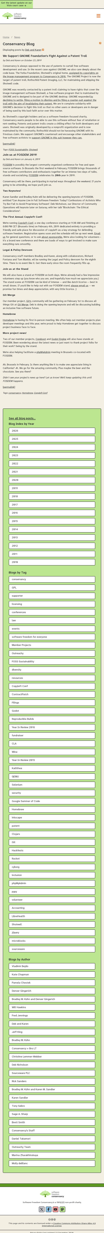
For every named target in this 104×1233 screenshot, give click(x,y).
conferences (19, 609)
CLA (14, 741)
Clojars (16, 831)
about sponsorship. (52, 234)
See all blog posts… (22, 415)
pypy (14, 889)
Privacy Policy (36, 1230)
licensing (17, 601)
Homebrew (9, 317)
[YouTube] (55, 1207)
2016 (15, 510)
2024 (15, 444)
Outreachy (17, 651)
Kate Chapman (20, 972)
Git (13, 839)
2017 (15, 502)
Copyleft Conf (25, 220)
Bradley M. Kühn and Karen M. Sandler (33, 1087)
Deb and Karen (33, 47)
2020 (15, 477)
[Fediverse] (62, 1207)
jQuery (15, 930)
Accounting (18, 905)
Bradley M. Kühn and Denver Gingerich (33, 996)
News (17, 35)
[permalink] (9, 141)
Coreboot (41, 336)
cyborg (15, 864)
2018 (15, 494)
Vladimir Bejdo (20, 964)
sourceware (18, 946)
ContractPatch (20, 692)
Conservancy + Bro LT (24, 1046)
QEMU (15, 774)
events (16, 626)
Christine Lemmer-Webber (27, 1054)
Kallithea (17, 766)
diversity (16, 667)
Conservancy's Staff (23, 1128)
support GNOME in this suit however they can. (57, 135)
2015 (15, 518)
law (14, 618)
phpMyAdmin (43, 349)
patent (16, 823)
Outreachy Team (21, 1144)
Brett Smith (18, 1120)
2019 (15, 485)
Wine (14, 749)
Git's (28, 298)
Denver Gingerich (21, 988)
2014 (15, 526)
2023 (15, 453)
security (16, 790)
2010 (15, 559)
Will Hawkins (19, 1005)
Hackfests (17, 848)
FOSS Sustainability (18, 147)
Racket (16, 856)
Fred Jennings (20, 1013)
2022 (15, 461)
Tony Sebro (18, 1103)
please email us (79, 283)
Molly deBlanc (20, 1161)
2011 (14, 551)
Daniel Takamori (21, 1136)
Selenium (17, 782)
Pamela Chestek (21, 980)
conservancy (14, 390)
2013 (15, 535)
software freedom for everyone (29, 634)
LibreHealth (18, 913)
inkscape (17, 815)
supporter (17, 593)
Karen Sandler (20, 1095)
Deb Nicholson (20, 1062)
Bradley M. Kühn (21, 1037)
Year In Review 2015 (23, 757)
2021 (15, 469)
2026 (15, 428)
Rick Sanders (19, 1079)
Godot (15, 708)
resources (17, 675)
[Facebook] (48, 1207)
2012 (15, 543)
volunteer (17, 897)
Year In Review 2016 (23, 724)
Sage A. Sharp (20, 1111)
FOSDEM (7, 162)
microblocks (18, 938)
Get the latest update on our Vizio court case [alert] (52, 3)
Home (6, 35)
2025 (15, 436)
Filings (15, 700)
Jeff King (17, 1029)
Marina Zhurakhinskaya (25, 1152)
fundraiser (17, 733)
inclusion (17, 872)
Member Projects (21, 642)
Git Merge (23, 302)
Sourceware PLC (21, 1070)
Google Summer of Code (26, 798)
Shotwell (33, 147)
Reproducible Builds (23, 716)
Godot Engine (58, 336)
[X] (42, 1207)
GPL (14, 585)
